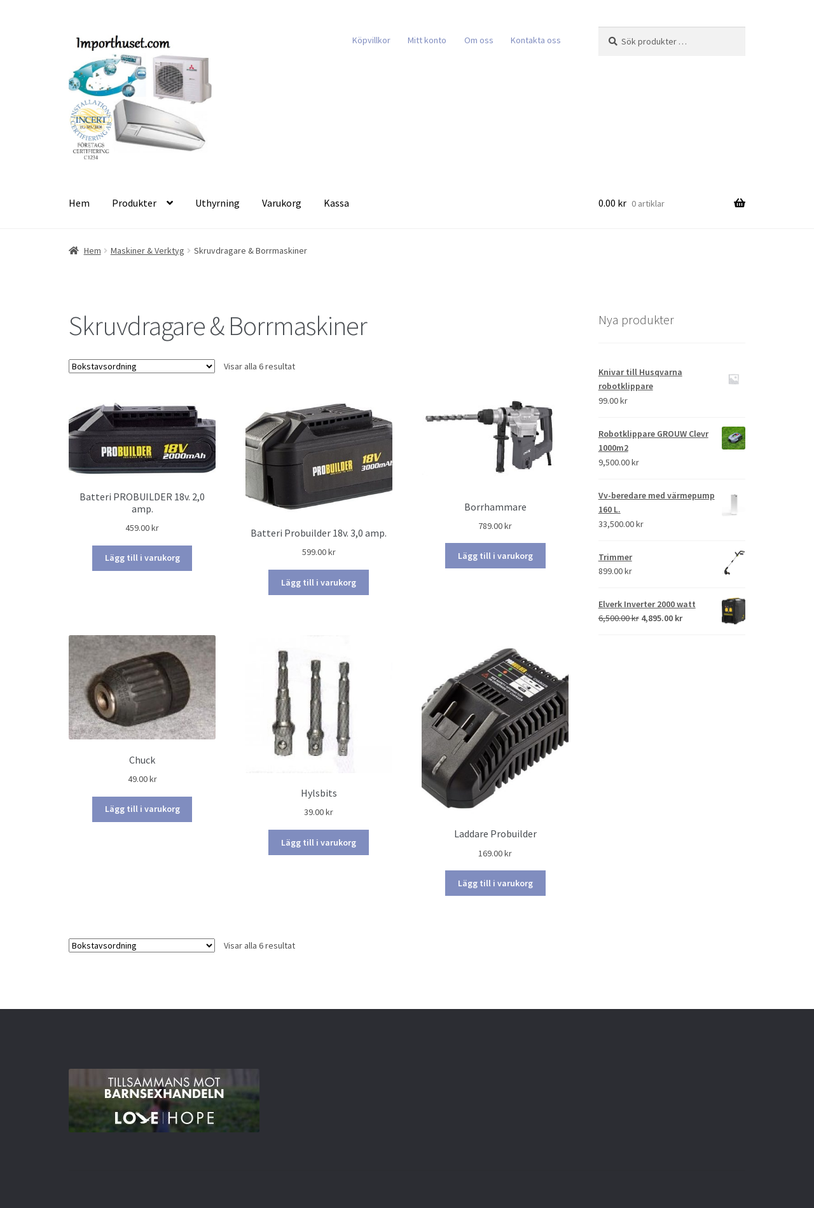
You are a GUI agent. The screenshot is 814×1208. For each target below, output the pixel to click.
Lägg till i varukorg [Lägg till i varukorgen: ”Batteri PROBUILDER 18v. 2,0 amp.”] (142, 557)
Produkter (134, 202)
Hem (79, 202)
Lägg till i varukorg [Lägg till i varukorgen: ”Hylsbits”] (318, 842)
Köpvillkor (371, 40)
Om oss (478, 40)
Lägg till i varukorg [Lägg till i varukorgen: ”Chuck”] (142, 808)
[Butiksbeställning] (142, 366)
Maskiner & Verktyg (147, 250)
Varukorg (281, 202)
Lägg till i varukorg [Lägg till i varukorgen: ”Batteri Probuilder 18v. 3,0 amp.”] (318, 582)
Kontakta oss (536, 40)
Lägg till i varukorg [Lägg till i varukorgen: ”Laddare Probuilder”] (495, 883)
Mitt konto (427, 40)
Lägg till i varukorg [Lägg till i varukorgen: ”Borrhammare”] (495, 555)
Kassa (336, 202)
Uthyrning (217, 202)
